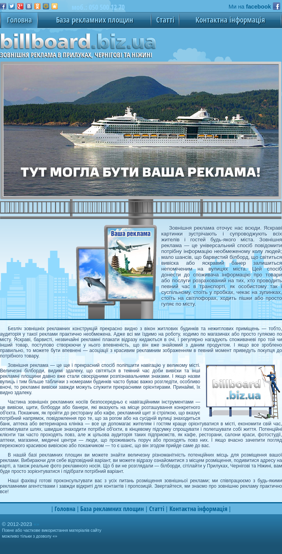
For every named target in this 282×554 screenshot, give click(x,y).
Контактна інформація (230, 20)
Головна (19, 20)
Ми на (250, 7)
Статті (165, 20)
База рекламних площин (94, 20)
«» (36, 524)
